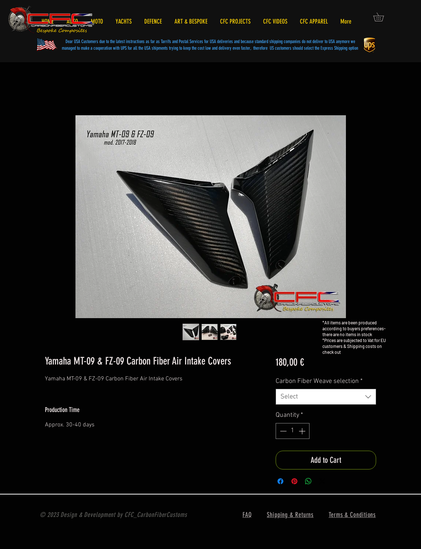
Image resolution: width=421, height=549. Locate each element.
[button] (382, 17)
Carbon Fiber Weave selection (319, 381)
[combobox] (326, 397)
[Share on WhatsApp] (308, 481)
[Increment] (302, 431)
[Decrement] (282, 431)
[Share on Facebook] (280, 481)
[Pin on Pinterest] (294, 481)
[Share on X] (322, 481)
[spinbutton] (292, 431)
